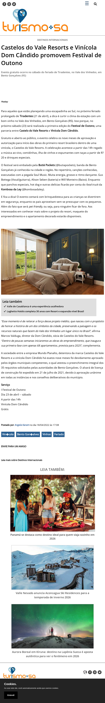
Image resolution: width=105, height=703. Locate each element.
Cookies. (10, 684)
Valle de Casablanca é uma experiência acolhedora (35, 306)
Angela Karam (21, 424)
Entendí (10, 695)
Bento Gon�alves (28, 434)
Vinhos (47, 434)
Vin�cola (8, 434)
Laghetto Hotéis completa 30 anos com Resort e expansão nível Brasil (45, 311)
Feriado (59, 434)
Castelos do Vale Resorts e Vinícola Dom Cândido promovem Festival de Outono (51, 55)
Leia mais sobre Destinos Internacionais (21, 460)
